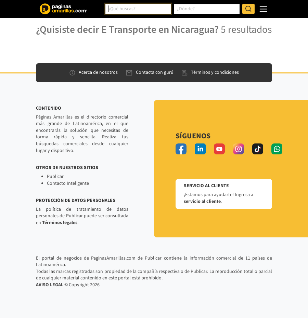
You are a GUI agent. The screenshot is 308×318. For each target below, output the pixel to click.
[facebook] (181, 148)
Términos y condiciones (210, 72)
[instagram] (238, 148)
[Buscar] (248, 9)
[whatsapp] (276, 148)
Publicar (55, 176)
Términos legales (59, 222)
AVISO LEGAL (49, 284)
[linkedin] (200, 148)
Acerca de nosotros (93, 72)
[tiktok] (257, 148)
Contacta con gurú (150, 72)
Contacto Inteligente (68, 183)
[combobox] (138, 9)
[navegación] (263, 9)
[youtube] (219, 148)
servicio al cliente (202, 201)
